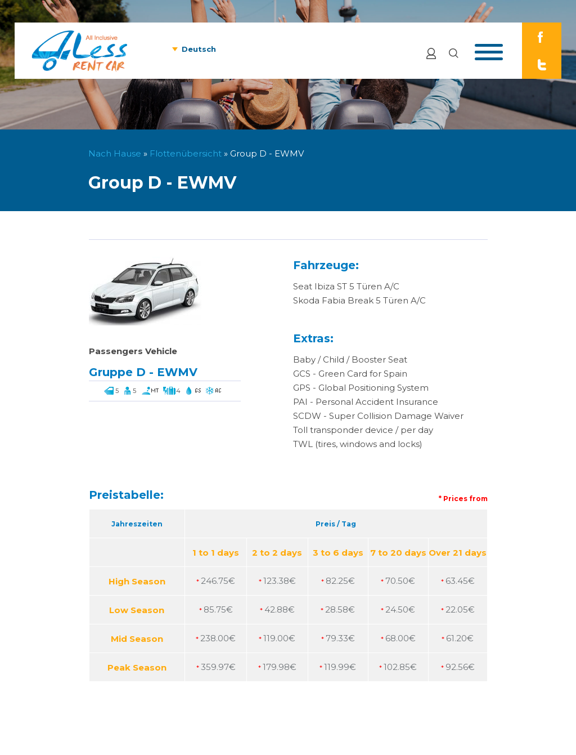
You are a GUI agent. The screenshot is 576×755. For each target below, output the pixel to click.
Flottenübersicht (186, 153)
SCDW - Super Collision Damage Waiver (378, 415)
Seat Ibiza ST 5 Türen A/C (346, 286)
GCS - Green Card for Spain (350, 373)
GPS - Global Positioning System (361, 387)
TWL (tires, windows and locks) (357, 444)
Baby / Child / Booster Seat (350, 359)
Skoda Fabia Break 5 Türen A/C (359, 300)
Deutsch (199, 48)
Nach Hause (114, 153)
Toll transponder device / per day (363, 430)
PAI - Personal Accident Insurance (365, 401)
